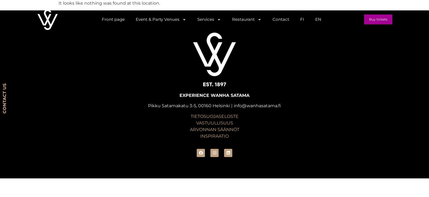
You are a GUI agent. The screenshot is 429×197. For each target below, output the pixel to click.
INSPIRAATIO (214, 136)
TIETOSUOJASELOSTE (215, 116)
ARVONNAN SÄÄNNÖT (214, 129)
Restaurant (247, 19)
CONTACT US (4, 98)
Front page (113, 19)
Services (209, 19)
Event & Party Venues (161, 19)
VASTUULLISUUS (214, 123)
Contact (281, 19)
